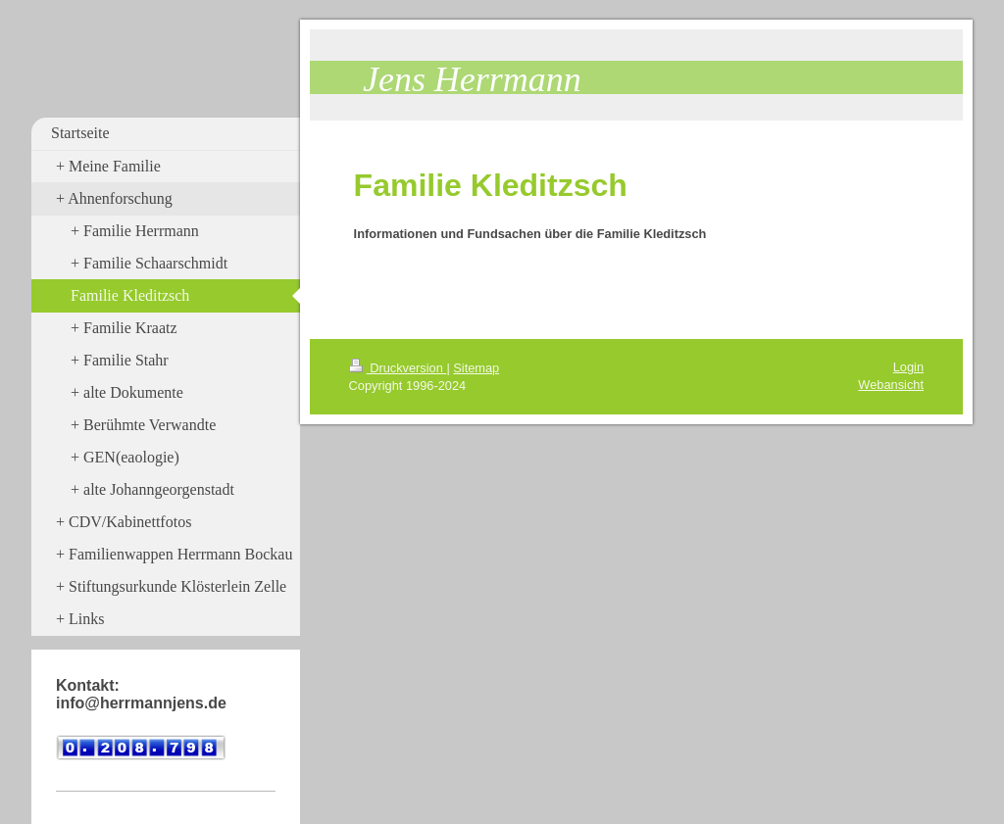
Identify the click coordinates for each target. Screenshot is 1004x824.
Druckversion (398, 368)
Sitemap (476, 368)
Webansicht (891, 384)
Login (908, 367)
